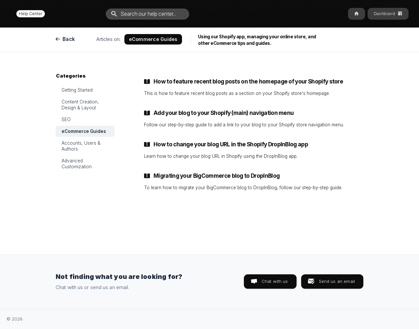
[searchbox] (147, 14)
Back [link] (69, 39)
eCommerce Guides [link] (84, 131)
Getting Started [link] (77, 90)
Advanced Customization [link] (77, 163)
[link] (247, 87)
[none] (27, 13)
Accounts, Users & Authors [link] (81, 146)
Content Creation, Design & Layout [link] (80, 104)
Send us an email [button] (337, 281)
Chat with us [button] (275, 281)
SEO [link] (66, 119)
